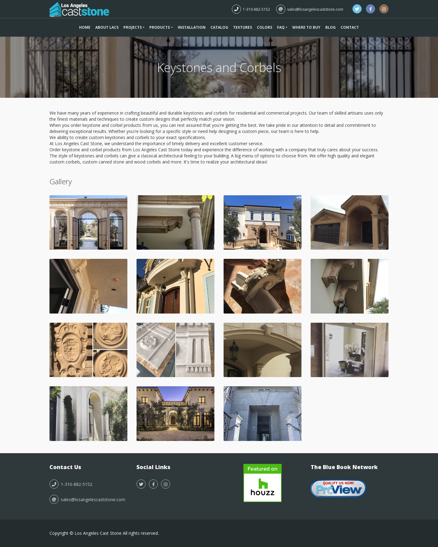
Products (159, 27)
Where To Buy (306, 27)
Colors (264, 27)
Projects (132, 27)
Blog (330, 27)
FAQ (281, 27)
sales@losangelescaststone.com (309, 9)
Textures (242, 27)
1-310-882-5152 (251, 9)
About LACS (107, 27)
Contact (350, 27)
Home (84, 27)
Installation (192, 27)
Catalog (219, 27)
